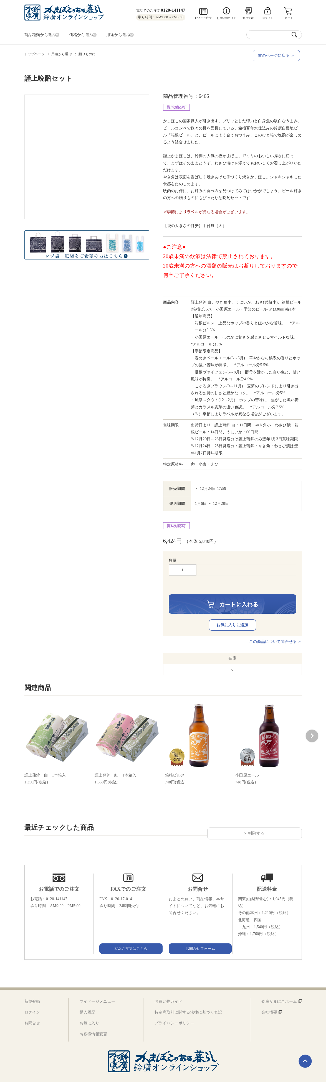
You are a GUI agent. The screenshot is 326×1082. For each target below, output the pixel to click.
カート (289, 17)
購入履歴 (87, 1001)
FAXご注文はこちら (128, 937)
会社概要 (269, 1001)
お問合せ (32, 1012)
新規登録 (248, 17)
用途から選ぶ (61, 53)
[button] (312, 724)
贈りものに (87, 53)
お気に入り (89, 1012)
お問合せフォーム (197, 937)
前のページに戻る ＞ (278, 54)
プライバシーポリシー (174, 1012)
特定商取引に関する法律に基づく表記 (188, 1001)
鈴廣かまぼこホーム (279, 990)
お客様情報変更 (93, 1022)
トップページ (34, 53)
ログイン (32, 1001)
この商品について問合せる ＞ (275, 630)
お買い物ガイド (226, 17)
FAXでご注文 (203, 17)
